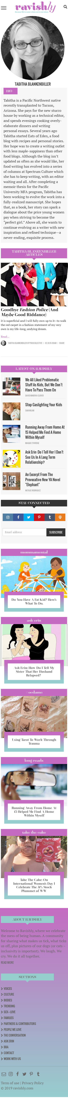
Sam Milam (29, 410)
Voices (8, 989)
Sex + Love (9, 1012)
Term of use (10, 1083)
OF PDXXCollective (34, 343)
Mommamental (34, 552)
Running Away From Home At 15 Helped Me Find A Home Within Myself (45, 432)
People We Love (12, 1029)
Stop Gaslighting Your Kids (43, 404)
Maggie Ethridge (32, 443)
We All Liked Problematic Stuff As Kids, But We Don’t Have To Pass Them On (44, 385)
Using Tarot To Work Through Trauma (34, 741)
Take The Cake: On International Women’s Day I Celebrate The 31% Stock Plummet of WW (34, 885)
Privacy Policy (33, 1083)
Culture (9, 994)
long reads (34, 760)
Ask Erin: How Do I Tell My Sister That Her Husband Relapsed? (34, 671)
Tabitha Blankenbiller (17, 343)
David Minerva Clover (34, 395)
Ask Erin (34, 620)
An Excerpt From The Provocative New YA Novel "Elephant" (42, 479)
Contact (9, 1053)
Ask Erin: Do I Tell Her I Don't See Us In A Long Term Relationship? (44, 457)
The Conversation (15, 1035)
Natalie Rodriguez (33, 490)
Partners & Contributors (20, 1024)
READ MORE (7, 962)
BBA (6, 1047)
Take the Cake (34, 832)
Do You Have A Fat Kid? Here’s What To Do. (34, 601)
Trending (9, 1006)
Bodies (8, 1000)
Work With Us (12, 1059)
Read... (5, 337)
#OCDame (34, 692)
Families (9, 1018)
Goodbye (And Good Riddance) (29, 312)
